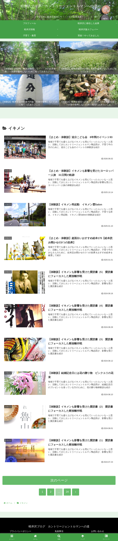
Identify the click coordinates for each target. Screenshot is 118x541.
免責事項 (59, 531)
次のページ (59, 481)
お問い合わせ (97, 531)
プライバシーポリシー (20, 531)
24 (67, 493)
